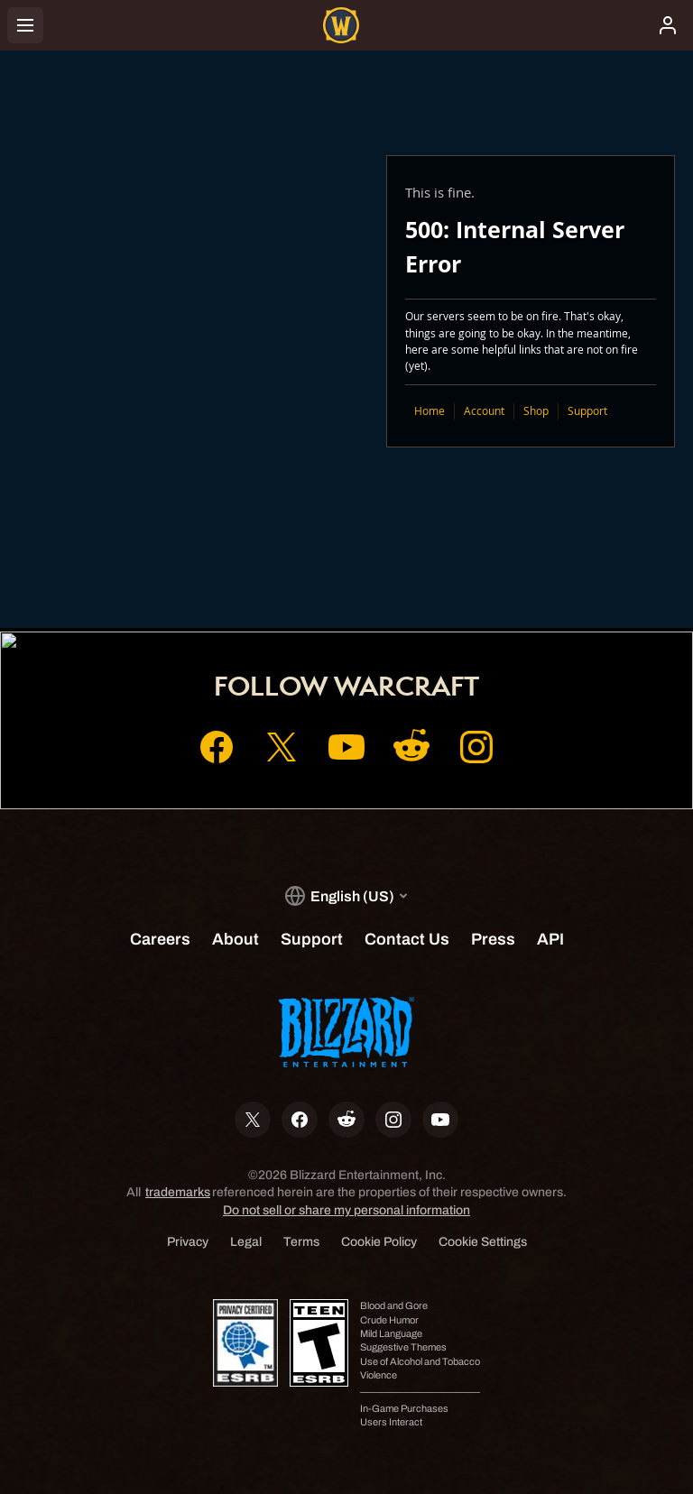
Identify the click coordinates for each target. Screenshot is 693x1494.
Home (429, 411)
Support (587, 411)
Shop (536, 411)
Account (484, 411)
